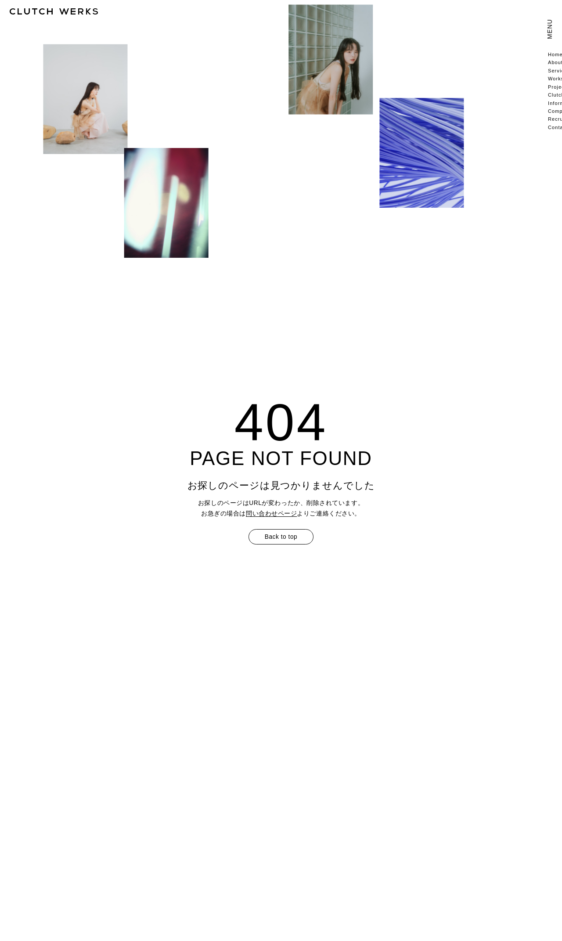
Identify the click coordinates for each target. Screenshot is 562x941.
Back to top (281, 537)
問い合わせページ (271, 513)
